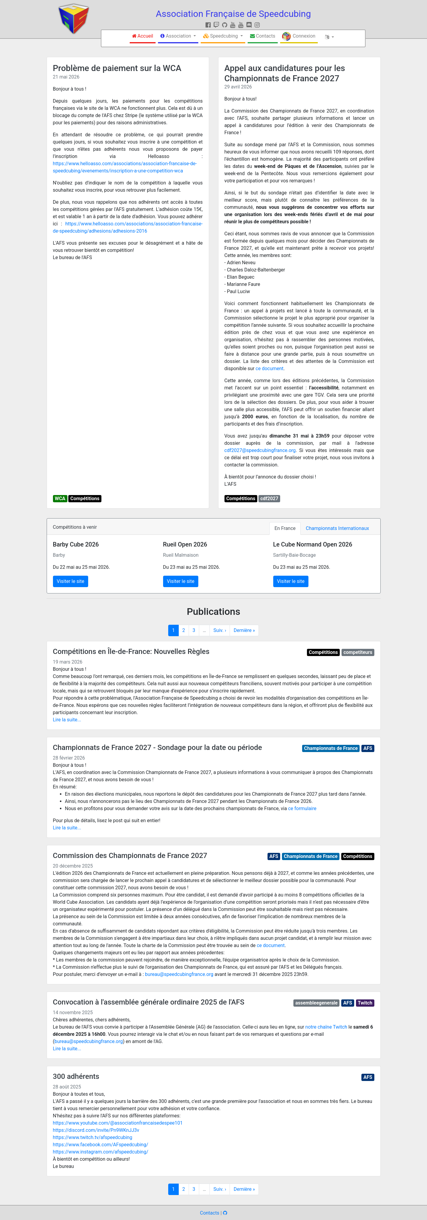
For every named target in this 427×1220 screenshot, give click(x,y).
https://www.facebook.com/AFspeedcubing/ (100, 1144)
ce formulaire (302, 808)
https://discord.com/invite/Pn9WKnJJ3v (96, 1130)
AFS (368, 748)
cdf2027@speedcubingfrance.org (260, 450)
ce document (269, 368)
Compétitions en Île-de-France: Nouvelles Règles (131, 651)
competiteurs (358, 652)
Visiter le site (71, 581)
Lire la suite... (67, 720)
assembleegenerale (316, 1003)
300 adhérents (76, 1076)
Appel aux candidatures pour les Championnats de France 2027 (284, 73)
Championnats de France (331, 748)
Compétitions (85, 498)
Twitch (365, 1003)
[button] (178, 36)
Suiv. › (219, 630)
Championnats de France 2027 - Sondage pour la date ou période (157, 747)
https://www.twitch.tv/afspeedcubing (92, 1137)
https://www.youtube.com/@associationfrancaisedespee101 (118, 1123)
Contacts (209, 1213)
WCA (60, 498)
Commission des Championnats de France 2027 (130, 855)
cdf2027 (269, 498)
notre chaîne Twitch (326, 1027)
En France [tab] (284, 528)
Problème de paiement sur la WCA (117, 68)
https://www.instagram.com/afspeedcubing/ (100, 1152)
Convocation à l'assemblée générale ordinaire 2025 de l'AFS (149, 1002)
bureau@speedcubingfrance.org (179, 974)
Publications (213, 611)
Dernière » (244, 630)
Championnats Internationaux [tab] (337, 528)
